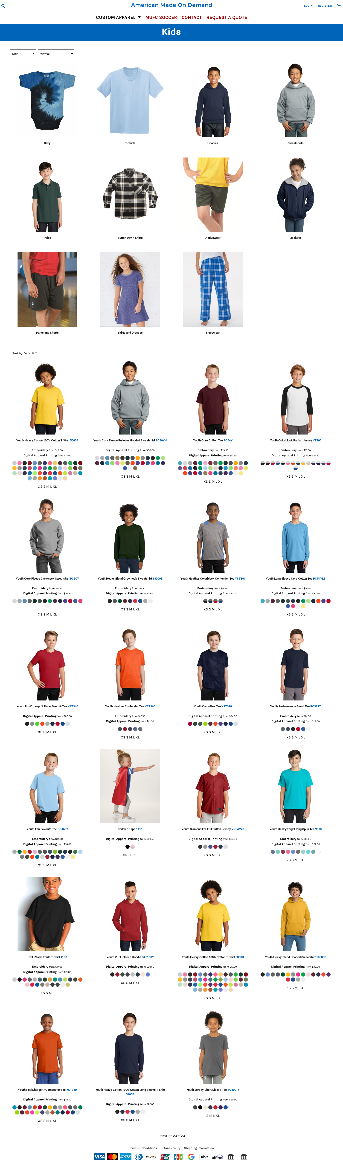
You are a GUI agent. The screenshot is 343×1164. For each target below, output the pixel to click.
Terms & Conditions (143, 1148)
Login (308, 5)
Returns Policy (170, 1148)
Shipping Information (199, 1148)
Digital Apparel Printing (40, 455)
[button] (3, 6)
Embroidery (40, 450)
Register (325, 5)
